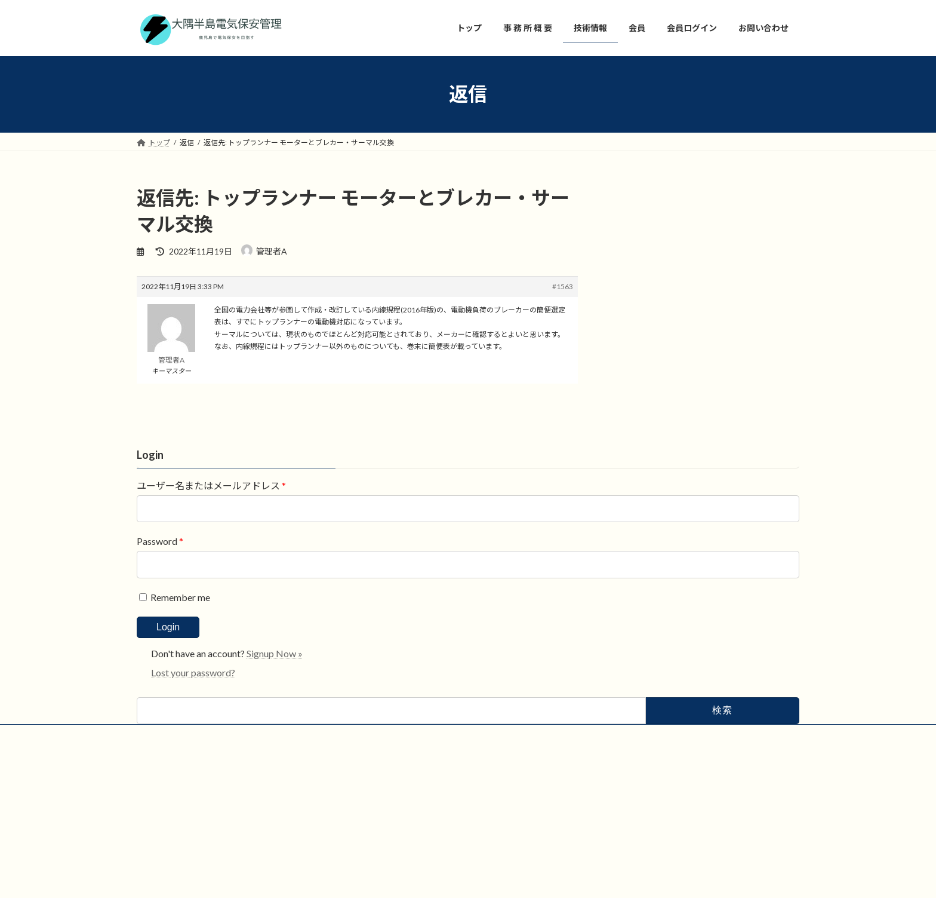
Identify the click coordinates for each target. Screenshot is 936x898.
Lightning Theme (424, 877)
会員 (207, 829)
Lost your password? (193, 765)
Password (160, 634)
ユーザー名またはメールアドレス (211, 578)
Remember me (173, 690)
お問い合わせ (259, 829)
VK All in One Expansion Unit (503, 877)
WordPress (362, 877)
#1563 (562, 286)
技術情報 (162, 829)
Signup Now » (275, 746)
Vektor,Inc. (576, 877)
